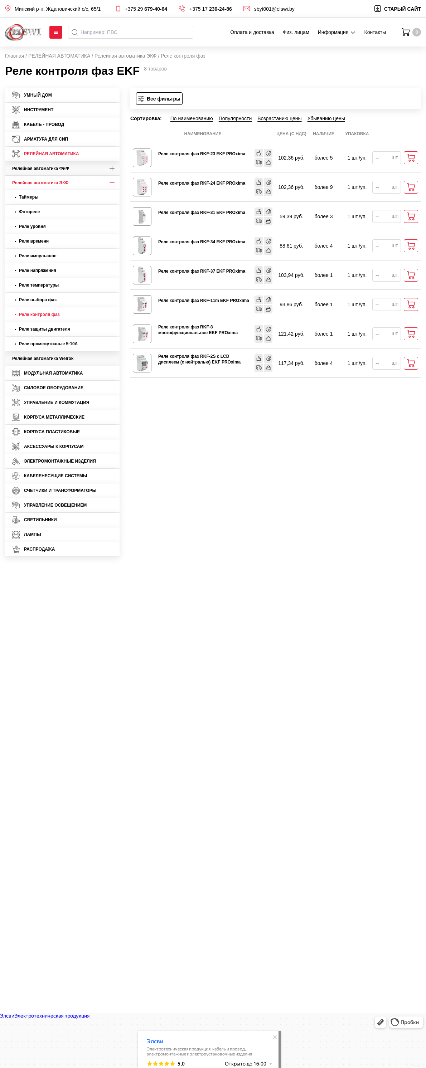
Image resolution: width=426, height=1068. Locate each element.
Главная (14, 56)
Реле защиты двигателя (42, 329)
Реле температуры (37, 285)
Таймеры (26, 197)
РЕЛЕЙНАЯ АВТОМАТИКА (59, 56)
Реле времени (32, 241)
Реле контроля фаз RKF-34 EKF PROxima (201, 241)
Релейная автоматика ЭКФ (126, 56)
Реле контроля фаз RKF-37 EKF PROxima (201, 271)
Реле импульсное (36, 255)
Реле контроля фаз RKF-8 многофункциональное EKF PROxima (198, 330)
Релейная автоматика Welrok (42, 358)
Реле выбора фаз (36, 299)
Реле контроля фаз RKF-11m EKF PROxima (203, 300)
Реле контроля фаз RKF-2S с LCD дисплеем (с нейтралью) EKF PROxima (199, 359)
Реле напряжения (35, 270)
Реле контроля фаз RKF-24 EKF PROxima (201, 183)
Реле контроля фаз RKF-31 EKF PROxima (201, 212)
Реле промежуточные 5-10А (46, 343)
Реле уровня (30, 226)
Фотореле (27, 211)
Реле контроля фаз (37, 314)
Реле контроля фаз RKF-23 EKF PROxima (201, 153)
